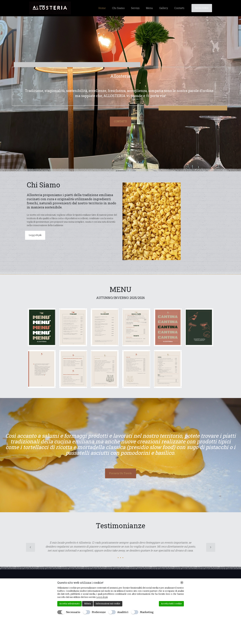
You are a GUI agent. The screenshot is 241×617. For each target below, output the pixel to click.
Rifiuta (87, 603)
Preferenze (99, 612)
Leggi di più (102, 597)
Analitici (122, 612)
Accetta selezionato (69, 603)
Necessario (73, 612)
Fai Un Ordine (202, 8)
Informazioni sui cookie (108, 603)
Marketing (146, 612)
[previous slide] (30, 547)
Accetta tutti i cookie (171, 603)
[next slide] (210, 547)
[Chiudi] (182, 583)
